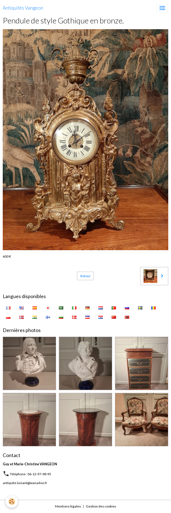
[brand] (23, 8)
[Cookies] (11, 501)
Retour (85, 276)
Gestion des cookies (101, 506)
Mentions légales (68, 506)
